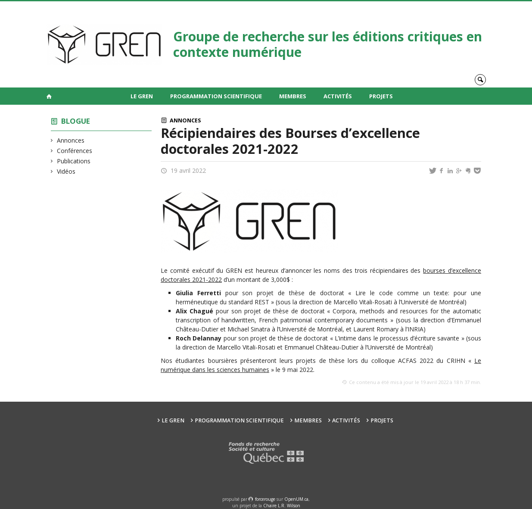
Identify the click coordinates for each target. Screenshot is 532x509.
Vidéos (66, 171)
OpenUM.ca (296, 499)
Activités (338, 96)
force (265, 499)
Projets (381, 96)
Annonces (70, 140)
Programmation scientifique (216, 96)
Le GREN (142, 96)
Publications (73, 161)
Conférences (74, 151)
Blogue (75, 121)
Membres (292, 96)
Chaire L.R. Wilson (281, 506)
